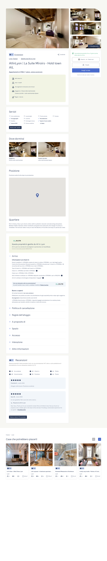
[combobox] (26, 3)
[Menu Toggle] (91, 3)
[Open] (33, 3)
